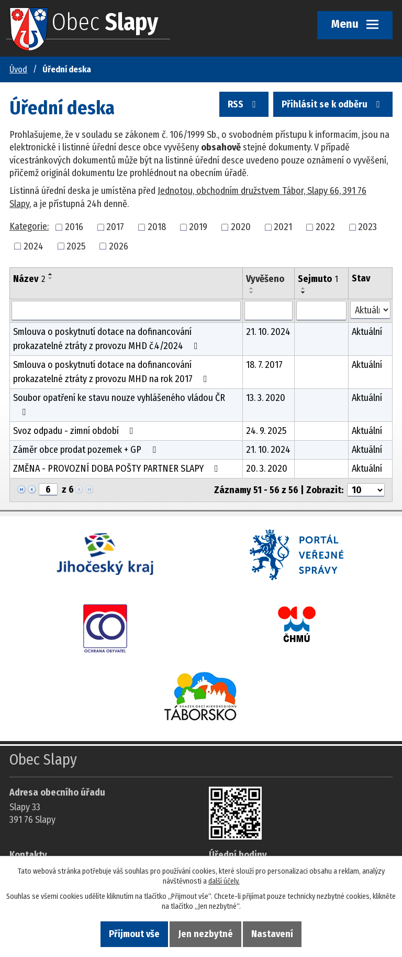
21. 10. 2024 (268, 332)
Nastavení (272, 934)
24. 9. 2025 (266, 431)
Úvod (18, 69)
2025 (75, 246)
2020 (241, 227)
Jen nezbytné (205, 934)
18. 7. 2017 (264, 365)
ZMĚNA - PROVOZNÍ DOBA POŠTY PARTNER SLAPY (117, 468)
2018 (157, 227)
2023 (367, 227)
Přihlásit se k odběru (333, 104)
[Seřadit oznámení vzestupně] (51, 274)
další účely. (224, 881)
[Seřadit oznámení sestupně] (51, 278)
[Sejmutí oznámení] (321, 311)
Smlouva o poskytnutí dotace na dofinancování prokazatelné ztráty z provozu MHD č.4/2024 (107, 339)
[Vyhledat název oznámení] (126, 311)
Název (29, 279)
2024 (33, 246)
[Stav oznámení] (370, 310)
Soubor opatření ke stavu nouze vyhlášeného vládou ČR (119, 404)
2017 (115, 227)
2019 (198, 227)
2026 (118, 246)
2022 (325, 227)
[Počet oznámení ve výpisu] (366, 490)
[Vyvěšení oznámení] (268, 311)
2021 (283, 227)
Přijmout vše (134, 934)
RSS (244, 104)
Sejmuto (318, 279)
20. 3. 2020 (266, 468)
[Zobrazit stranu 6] (48, 489)
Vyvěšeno (265, 279)
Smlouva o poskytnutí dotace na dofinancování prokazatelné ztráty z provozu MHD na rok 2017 (112, 372)
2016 (74, 227)
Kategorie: (29, 226)
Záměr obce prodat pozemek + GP (86, 449)
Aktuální (367, 332)
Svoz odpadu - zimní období (75, 431)
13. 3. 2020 (265, 398)
